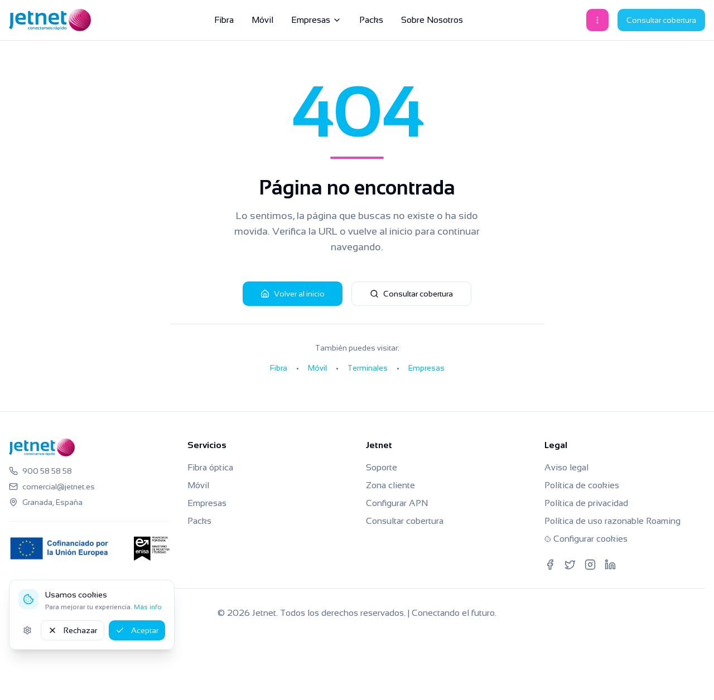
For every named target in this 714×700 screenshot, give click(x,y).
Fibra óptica (210, 467)
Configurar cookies (586, 538)
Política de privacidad (586, 503)
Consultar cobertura (661, 20)
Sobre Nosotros (432, 20)
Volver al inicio (292, 293)
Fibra (224, 20)
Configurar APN (397, 503)
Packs (371, 20)
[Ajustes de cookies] (27, 630)
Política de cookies (581, 485)
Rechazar (72, 630)
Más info (148, 607)
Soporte (381, 467)
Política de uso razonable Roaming (612, 521)
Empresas (316, 20)
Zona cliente (390, 485)
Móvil (262, 20)
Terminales (368, 367)
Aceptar (136, 630)
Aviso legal (566, 467)
